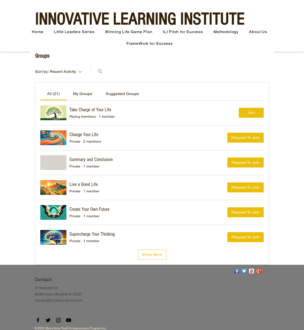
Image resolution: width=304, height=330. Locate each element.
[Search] (100, 71)
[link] (53, 93)
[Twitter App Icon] (244, 271)
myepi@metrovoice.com (58, 300)
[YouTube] (68, 320)
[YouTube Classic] (251, 271)
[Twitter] (48, 320)
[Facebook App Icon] (236, 271)
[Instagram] (58, 320)
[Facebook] (38, 320)
